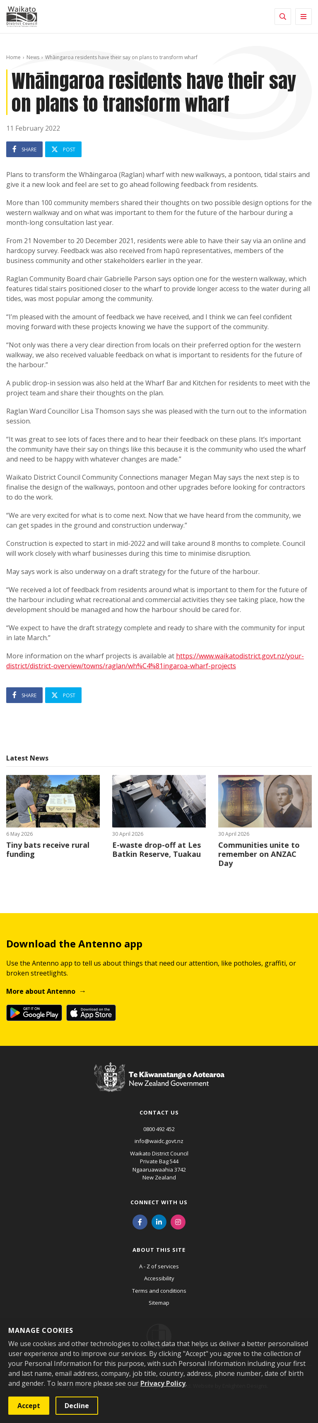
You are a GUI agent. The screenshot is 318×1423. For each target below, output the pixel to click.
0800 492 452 (159, 1129)
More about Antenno (40, 991)
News (32, 57)
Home (13, 57)
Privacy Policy (163, 1383)
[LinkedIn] (159, 1221)
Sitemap (159, 1302)
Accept (28, 1405)
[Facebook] (139, 1221)
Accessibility (159, 1278)
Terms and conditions (159, 1290)
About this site (159, 1249)
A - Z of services (159, 1266)
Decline (77, 1405)
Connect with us (159, 1202)
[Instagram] (178, 1221)
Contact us (159, 1112)
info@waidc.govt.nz (159, 1141)
